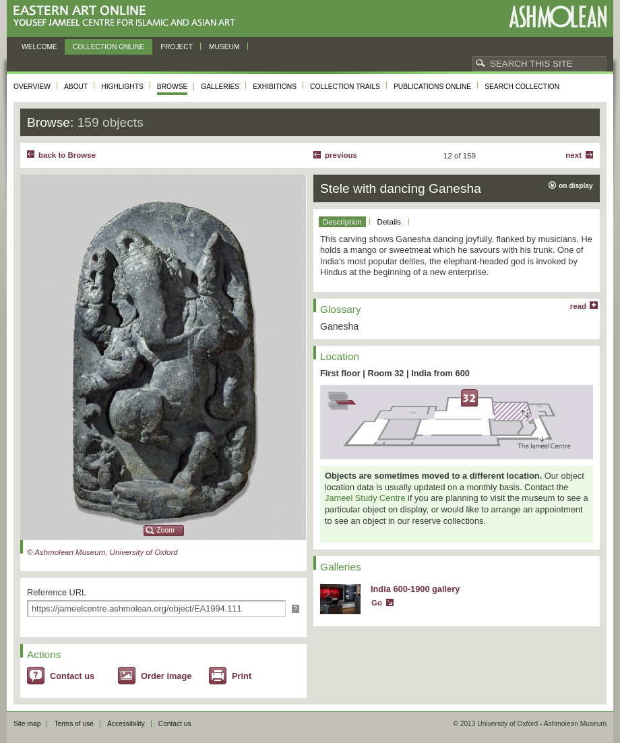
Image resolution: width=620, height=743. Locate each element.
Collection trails (345, 86)
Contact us (72, 676)
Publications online (432, 86)
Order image (166, 676)
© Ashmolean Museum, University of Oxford (102, 552)
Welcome (39, 47)
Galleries (220, 86)
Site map (26, 723)
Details (389, 222)
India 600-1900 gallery (415, 589)
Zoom (166, 530)
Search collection (522, 86)
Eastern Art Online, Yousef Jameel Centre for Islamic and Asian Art (127, 16)
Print (241, 676)
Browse (172, 86)
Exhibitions (275, 86)
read (578, 306)
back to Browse (67, 155)
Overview (32, 86)
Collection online (108, 47)
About (76, 86)
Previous (341, 155)
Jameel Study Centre (365, 498)
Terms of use (74, 723)
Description (342, 222)
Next (573, 155)
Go (376, 603)
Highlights (122, 86)
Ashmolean (558, 16)
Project (176, 47)
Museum (224, 47)
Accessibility (126, 723)
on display (576, 185)
